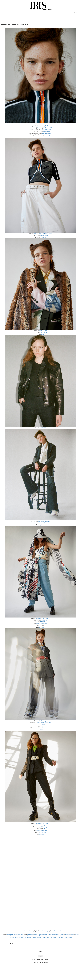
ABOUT (33, 959)
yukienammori (46, 131)
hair (11, 935)
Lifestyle (51, 13)
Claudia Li (44, 620)
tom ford (40, 937)
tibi (37, 937)
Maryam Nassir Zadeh (44, 521)
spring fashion (28, 937)
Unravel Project (45, 523)
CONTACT (47, 959)
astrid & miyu (30, 934)
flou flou (8, 935)
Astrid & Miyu (43, 330)
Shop (69, 13)
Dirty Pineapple (45, 931)
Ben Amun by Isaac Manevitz (43, 618)
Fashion (27, 13)
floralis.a (39, 127)
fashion (72, 934)
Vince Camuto (63, 931)
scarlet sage (21, 937)
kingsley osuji (32, 935)
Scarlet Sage (42, 825)
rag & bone (42, 524)
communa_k (48, 135)
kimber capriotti (24, 935)
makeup (44, 935)
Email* (40, 952)
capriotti (49, 126)
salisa (16, 937)
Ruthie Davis (43, 729)
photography (69, 935)
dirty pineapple (60, 934)
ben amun (41, 934)
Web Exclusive (19, 934)
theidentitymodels (47, 127)
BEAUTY (36, 934)
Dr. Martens (42, 627)
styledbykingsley (47, 129)
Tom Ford (43, 427)
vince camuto (61, 937)
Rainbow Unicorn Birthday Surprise (43, 233)
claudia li (54, 934)
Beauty (32, 13)
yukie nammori (68, 937)
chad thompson (48, 934)
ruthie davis (12, 937)
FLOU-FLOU (44, 332)
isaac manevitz (16, 935)
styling (34, 937)
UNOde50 (43, 237)
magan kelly (39, 935)
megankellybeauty (47, 133)
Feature (38, 13)
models (59, 935)
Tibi (42, 726)
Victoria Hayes (44, 235)
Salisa (42, 334)
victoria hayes (54, 937)
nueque (64, 935)
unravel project (46, 937)
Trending (45, 13)
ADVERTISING (40, 959)
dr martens (67, 934)
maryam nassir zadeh (52, 935)
